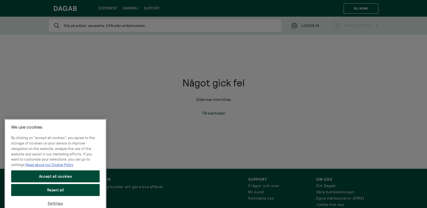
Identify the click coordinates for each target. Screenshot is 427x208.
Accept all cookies (55, 180)
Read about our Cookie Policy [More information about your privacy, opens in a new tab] (49, 168)
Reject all (55, 194)
